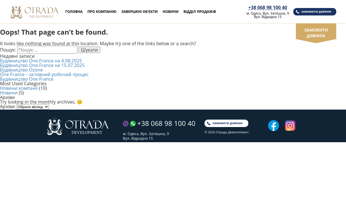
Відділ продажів (199, 11)
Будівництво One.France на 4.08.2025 (41, 61)
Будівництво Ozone (21, 70)
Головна (73, 11)
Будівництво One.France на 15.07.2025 (42, 65)
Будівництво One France (27, 79)
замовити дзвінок (316, 11)
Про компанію (101, 11)
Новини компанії (19, 88)
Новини (171, 11)
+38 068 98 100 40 (267, 7)
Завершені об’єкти (139, 11)
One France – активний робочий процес (44, 74)
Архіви (7, 106)
